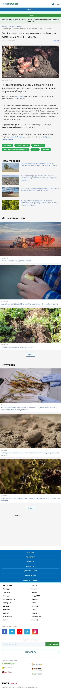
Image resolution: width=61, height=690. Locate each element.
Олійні (5, 620)
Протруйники (7, 603)
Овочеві (34, 592)
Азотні (34, 603)
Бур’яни (6, 606)
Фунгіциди (6, 592)
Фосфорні (35, 606)
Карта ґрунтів (30, 575)
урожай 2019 (38, 145)
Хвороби (35, 620)
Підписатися (52, 644)
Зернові (5, 613)
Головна (4, 26)
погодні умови (22, 145)
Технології (30, 557)
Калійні (34, 610)
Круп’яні (34, 585)
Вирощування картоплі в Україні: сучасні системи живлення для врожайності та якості (30, 20)
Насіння (6, 610)
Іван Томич (19, 96)
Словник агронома (30, 580)
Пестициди (7, 585)
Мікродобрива (36, 616)
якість (35, 149)
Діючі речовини (30, 571)
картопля (7, 145)
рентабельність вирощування (15, 149)
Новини (11, 26)
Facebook (13, 137)
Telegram (20, 137)
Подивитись (30, 566)
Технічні (34, 589)
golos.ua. (22, 99)
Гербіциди (6, 589)
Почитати (30, 562)
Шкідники (36, 596)
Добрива (35, 599)
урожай (46, 149)
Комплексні (35, 613)
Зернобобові (7, 616)
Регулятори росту (9, 599)
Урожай (18, 26)
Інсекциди (6, 596)
